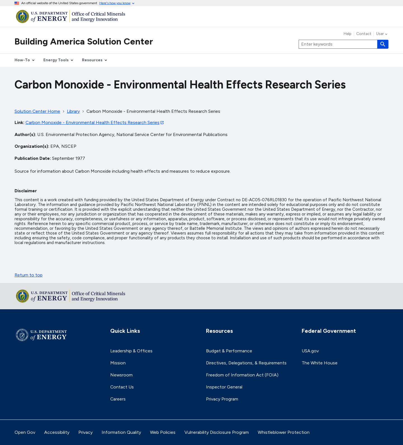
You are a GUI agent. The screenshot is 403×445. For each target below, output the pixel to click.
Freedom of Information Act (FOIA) (242, 375)
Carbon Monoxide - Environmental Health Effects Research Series (92, 122)
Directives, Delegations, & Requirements (246, 363)
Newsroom (121, 375)
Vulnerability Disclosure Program (216, 432)
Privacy (85, 432)
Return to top (29, 275)
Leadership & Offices (131, 350)
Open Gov (25, 432)
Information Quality (121, 432)
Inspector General (224, 387)
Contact (363, 34)
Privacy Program (222, 399)
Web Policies (162, 432)
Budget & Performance (229, 350)
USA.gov (310, 350)
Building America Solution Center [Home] (84, 41)
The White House (320, 363)
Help (348, 34)
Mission (118, 363)
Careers (118, 399)
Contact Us (122, 387)
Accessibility (56, 432)
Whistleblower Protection (284, 432)
